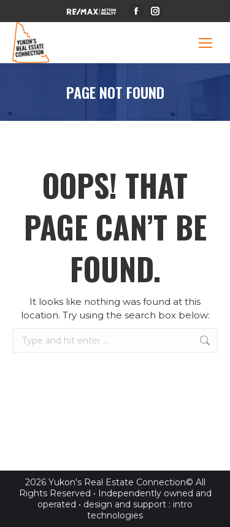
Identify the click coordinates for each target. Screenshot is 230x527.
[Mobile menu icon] (205, 43)
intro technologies (140, 510)
